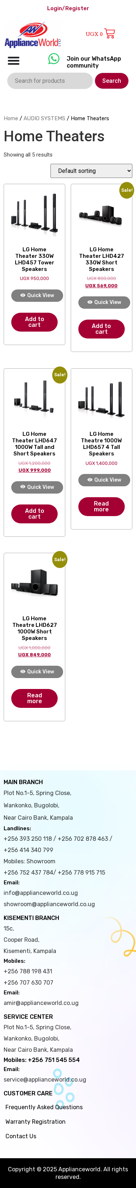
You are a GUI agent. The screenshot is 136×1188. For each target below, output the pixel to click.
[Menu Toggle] (13, 60)
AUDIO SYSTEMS (44, 118)
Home (11, 118)
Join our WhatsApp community (94, 62)
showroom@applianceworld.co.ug (49, 904)
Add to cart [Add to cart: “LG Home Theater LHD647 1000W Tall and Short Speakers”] (34, 513)
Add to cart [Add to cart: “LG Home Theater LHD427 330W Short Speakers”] (101, 329)
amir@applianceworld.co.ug (41, 1003)
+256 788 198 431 (28, 971)
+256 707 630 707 (28, 982)
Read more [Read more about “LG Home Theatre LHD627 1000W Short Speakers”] (34, 698)
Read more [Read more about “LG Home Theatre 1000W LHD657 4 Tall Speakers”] (101, 506)
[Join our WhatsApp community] (54, 58)
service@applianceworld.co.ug (45, 1079)
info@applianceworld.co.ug (41, 892)
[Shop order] (91, 171)
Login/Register (68, 8)
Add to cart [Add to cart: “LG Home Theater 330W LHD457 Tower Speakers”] (34, 322)
